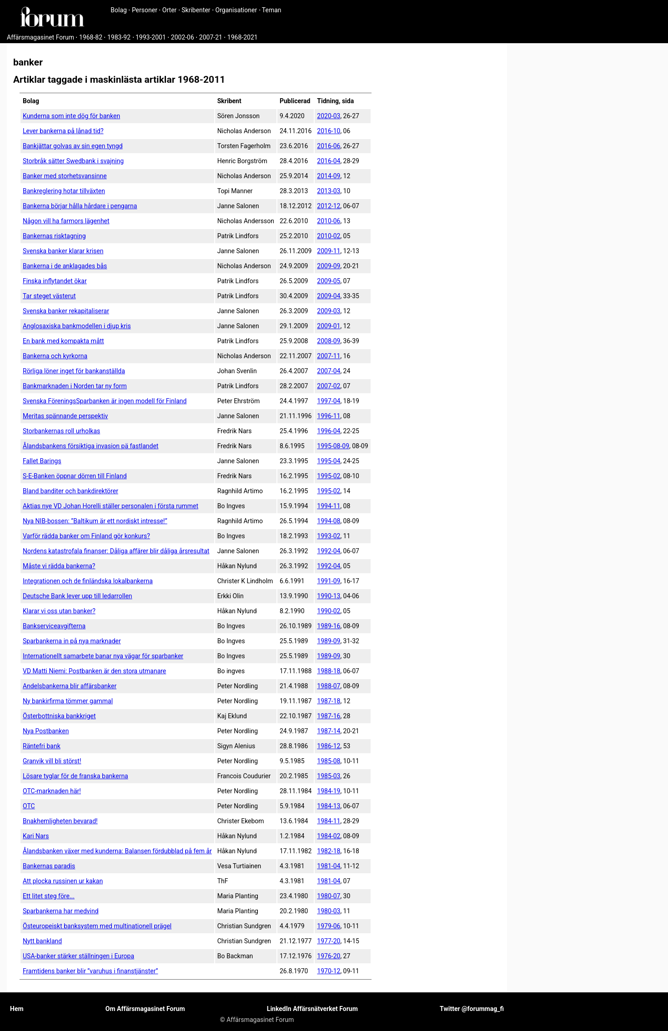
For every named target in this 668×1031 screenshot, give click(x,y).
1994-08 (328, 521)
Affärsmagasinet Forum (40, 37)
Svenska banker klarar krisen (63, 251)
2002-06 (182, 37)
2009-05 (328, 281)
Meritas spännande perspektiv (65, 416)
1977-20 (328, 941)
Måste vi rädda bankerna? (59, 566)
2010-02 (328, 236)
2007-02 (328, 386)
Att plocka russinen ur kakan (63, 881)
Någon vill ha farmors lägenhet (66, 221)
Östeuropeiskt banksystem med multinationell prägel (97, 926)
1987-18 (328, 701)
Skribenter (195, 10)
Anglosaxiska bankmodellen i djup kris (77, 326)
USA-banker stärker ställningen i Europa (78, 956)
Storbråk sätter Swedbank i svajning (73, 161)
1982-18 (328, 851)
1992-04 (328, 551)
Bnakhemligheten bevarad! (60, 821)
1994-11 (328, 506)
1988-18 (328, 671)
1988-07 (328, 686)
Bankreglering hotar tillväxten (64, 191)
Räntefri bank (41, 746)
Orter (169, 10)
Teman (271, 10)
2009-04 (328, 296)
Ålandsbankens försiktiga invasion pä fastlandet (90, 446)
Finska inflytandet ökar (55, 281)
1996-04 (328, 431)
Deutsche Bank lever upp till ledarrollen (77, 596)
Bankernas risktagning (54, 236)
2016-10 (328, 131)
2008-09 (328, 341)
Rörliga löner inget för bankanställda (74, 371)
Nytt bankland (42, 941)
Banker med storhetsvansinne (65, 176)
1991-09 (328, 581)
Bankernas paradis (49, 866)
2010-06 (328, 221)
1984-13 (328, 806)
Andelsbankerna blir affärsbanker (69, 686)
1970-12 (328, 971)
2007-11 (328, 356)
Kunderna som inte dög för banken (71, 116)
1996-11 (328, 416)
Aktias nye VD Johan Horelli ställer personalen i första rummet (110, 506)
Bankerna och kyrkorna (55, 356)
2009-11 (328, 251)
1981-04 (328, 866)
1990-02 (328, 611)
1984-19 (328, 791)
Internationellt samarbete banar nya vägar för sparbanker (103, 656)
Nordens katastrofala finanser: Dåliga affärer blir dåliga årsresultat (116, 551)
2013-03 (328, 191)
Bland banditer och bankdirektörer (70, 491)
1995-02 (328, 476)
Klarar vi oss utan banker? (59, 611)
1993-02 (328, 536)
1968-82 (90, 37)
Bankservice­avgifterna (54, 626)
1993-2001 (151, 37)
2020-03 (328, 116)
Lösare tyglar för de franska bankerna (75, 776)
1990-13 (328, 596)
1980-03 (328, 911)
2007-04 (328, 371)
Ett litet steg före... (49, 896)
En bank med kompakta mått (63, 341)
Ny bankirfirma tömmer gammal (68, 701)
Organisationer (236, 10)
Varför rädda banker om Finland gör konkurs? (86, 536)
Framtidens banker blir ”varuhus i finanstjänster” (90, 971)
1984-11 (328, 821)
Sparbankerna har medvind (61, 911)
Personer (144, 10)
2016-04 (328, 161)
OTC (29, 806)
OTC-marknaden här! (52, 791)
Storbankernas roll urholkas (61, 431)
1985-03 (328, 776)
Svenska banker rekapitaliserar (66, 311)
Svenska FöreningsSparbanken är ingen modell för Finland (104, 401)
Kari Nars (36, 836)
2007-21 (210, 37)
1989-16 (328, 626)
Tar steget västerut (49, 296)
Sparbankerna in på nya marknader (72, 641)
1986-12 (328, 746)
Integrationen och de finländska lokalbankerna (88, 581)
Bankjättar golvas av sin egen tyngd (73, 146)
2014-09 (328, 176)
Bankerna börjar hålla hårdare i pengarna (80, 206)
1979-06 (328, 926)
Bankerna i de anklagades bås (65, 266)
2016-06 (328, 146)
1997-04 (328, 401)
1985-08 (328, 761)
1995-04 (328, 461)
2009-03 (328, 311)
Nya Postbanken (46, 731)
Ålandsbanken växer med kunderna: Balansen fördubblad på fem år (117, 851)
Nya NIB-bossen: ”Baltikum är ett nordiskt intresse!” (95, 521)
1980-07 (328, 896)
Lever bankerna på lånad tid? (63, 131)
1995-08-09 (333, 446)
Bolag (118, 10)
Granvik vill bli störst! (52, 761)
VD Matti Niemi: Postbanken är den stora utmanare (94, 671)
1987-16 (328, 716)
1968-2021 (242, 37)
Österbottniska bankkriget (59, 716)
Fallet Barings (42, 461)
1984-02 (328, 836)
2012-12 (328, 206)
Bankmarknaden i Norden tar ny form (75, 386)
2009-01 (328, 326)
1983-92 (119, 37)
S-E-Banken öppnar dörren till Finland (75, 476)
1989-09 (328, 641)
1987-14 (328, 731)
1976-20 (328, 956)
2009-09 (328, 266)
